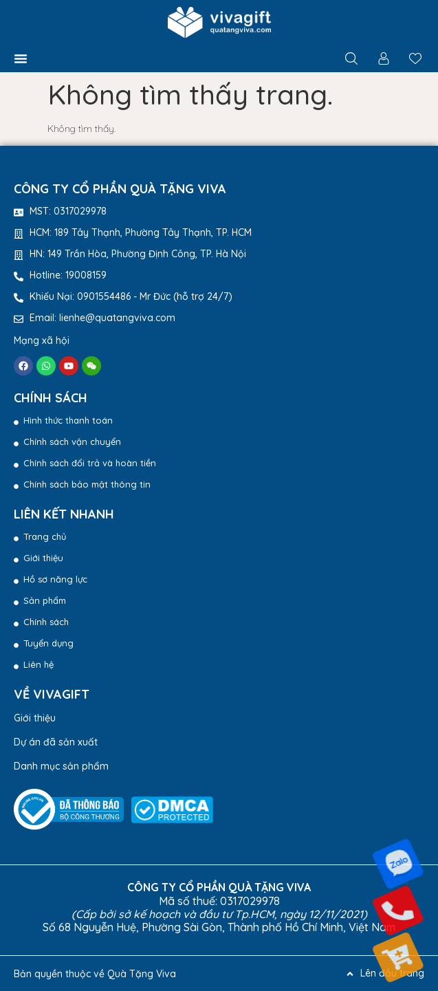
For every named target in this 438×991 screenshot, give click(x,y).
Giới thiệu (35, 718)
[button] (20, 58)
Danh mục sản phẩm (61, 766)
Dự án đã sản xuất (56, 742)
